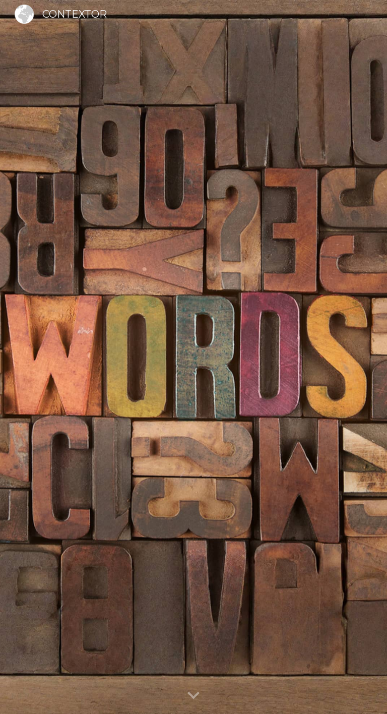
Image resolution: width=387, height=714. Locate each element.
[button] (193, 696)
